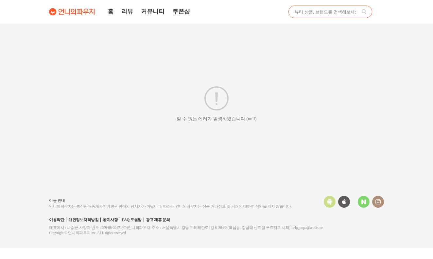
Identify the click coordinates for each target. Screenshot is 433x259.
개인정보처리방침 (83, 219)
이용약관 (56, 219)
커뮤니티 (153, 11)
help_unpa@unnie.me (307, 227)
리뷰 (127, 11)
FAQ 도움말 (132, 219)
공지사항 (110, 219)
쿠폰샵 (181, 11)
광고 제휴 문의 (158, 219)
